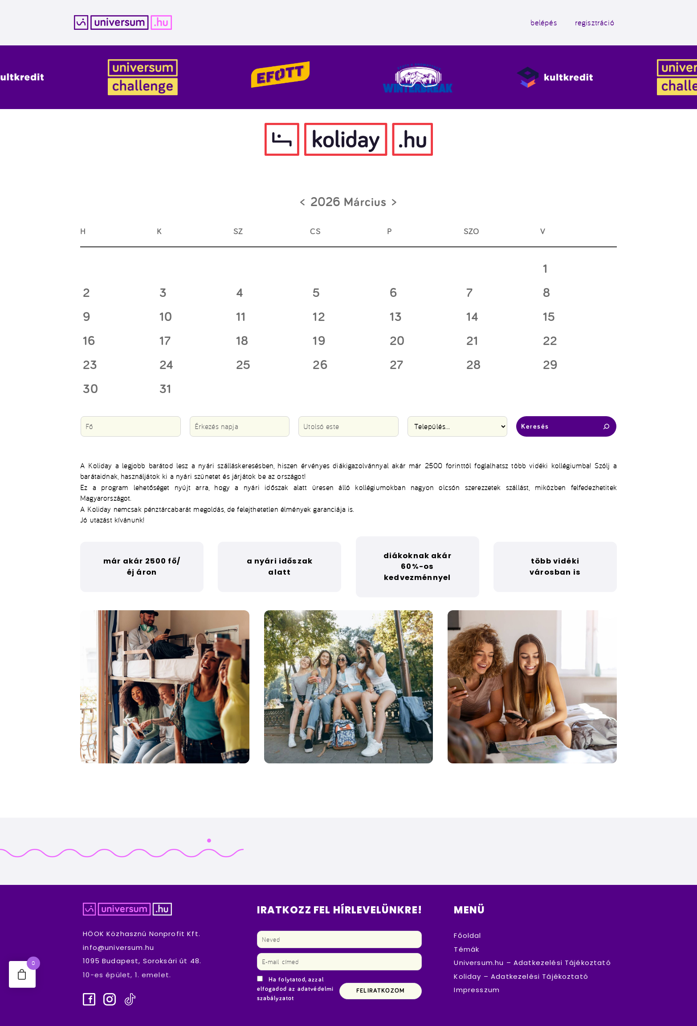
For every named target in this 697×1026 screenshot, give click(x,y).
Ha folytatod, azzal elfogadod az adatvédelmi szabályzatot (295, 989)
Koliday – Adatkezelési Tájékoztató (521, 976)
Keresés (566, 426)
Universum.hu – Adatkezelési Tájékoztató (532, 962)
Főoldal (467, 935)
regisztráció (594, 22)
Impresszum (477, 989)
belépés (543, 22)
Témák (466, 949)
